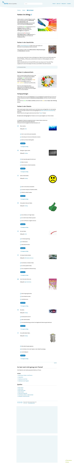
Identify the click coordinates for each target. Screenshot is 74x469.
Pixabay (26, 153)
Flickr (26, 128)
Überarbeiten (69, 460)
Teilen (67, 462)
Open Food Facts (28, 282)
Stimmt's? (23, 143)
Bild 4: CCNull (21, 392)
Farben (23, 10)
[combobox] (33, 3)
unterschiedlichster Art (25, 45)
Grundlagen (30, 10)
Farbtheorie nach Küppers (23, 380)
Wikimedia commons (29, 258)
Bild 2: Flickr (20, 389)
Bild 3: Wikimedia (21, 390)
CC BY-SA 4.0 (25, 403)
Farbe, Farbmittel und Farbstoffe (47, 110)
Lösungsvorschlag (24, 146)
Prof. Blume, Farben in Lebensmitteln (25, 394)
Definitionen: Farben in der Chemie (25, 375)
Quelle (55, 362)
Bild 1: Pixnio (20, 387)
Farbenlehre (20, 377)
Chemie (19, 10)
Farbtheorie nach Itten (22, 379)
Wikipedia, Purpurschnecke (23, 396)
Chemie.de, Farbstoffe (22, 393)
